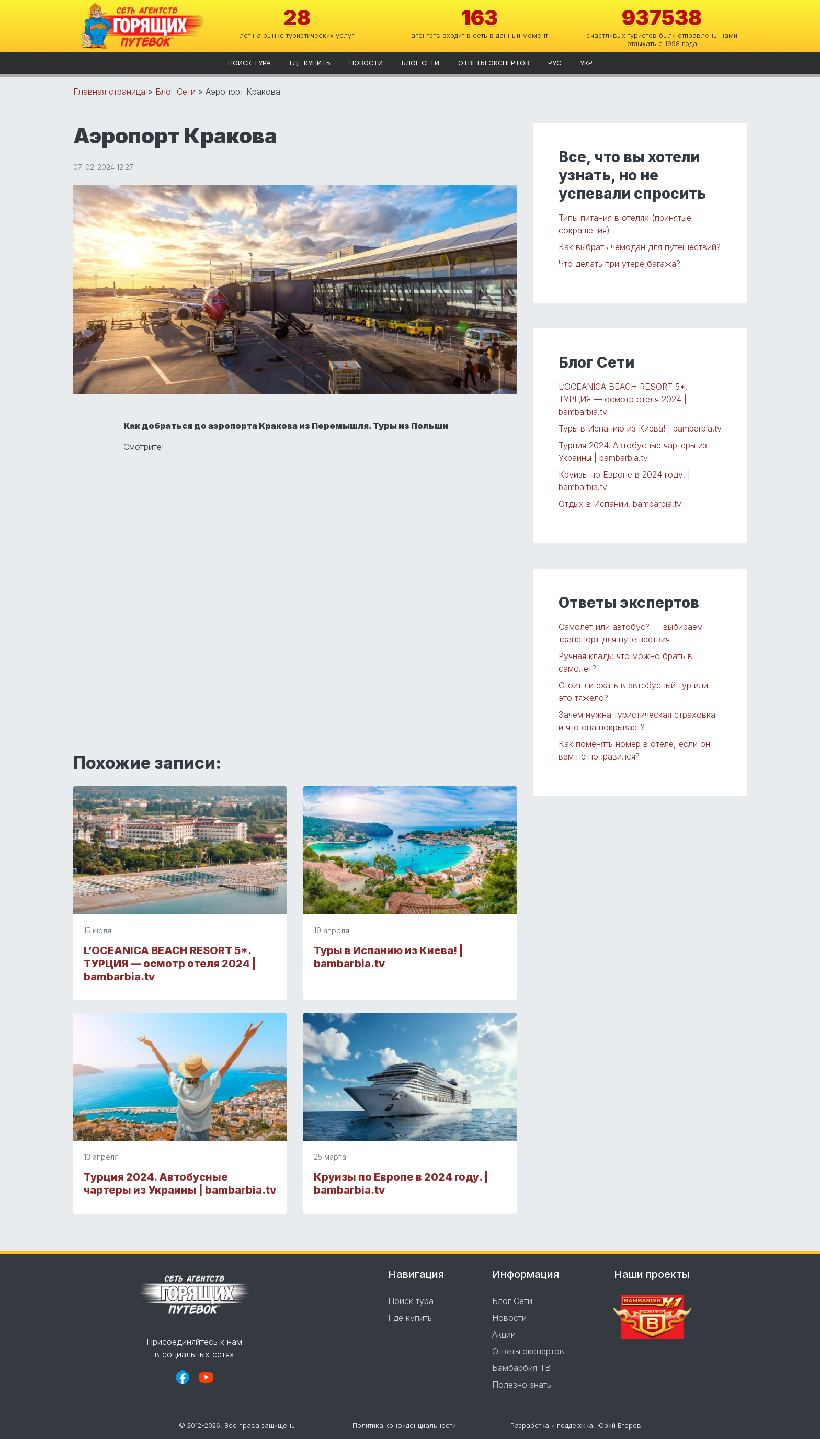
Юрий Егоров (619, 1426)
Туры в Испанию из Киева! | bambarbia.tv (640, 428)
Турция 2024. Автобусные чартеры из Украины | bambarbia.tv (180, 1183)
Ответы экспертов (493, 63)
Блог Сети (420, 63)
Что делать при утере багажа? (619, 263)
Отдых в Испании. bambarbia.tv (620, 503)
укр (586, 63)
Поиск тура (249, 63)
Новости (366, 63)
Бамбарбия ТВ (521, 1368)
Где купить (310, 63)
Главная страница (109, 91)
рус (554, 63)
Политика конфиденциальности (404, 1426)
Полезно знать (521, 1384)
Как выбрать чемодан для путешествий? (640, 247)
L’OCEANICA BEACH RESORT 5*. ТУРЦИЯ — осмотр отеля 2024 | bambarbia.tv (170, 963)
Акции (504, 1334)
